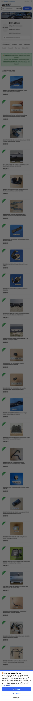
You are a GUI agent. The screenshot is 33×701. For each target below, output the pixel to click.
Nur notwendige (16, 693)
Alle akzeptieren (16, 689)
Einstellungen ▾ (16, 697)
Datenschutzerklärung (7, 685)
